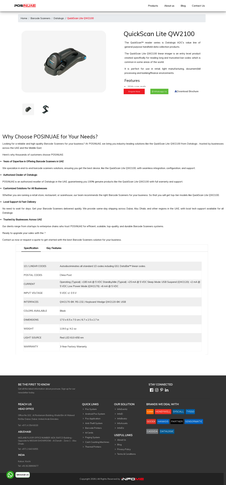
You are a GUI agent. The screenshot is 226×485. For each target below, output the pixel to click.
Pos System (91, 409)
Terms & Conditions (126, 454)
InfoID (120, 414)
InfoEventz (122, 409)
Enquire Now (134, 91)
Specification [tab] (31, 248)
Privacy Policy (124, 449)
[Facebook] (151, 390)
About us (169, 5)
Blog (183, 5)
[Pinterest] (161, 390)
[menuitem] (153, 5)
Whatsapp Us (159, 91)
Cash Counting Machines (97, 442)
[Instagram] (156, 390)
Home (24, 18)
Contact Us (198, 5)
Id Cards (89, 432)
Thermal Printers (93, 446)
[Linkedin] (166, 390)
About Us (121, 440)
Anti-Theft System (93, 423)
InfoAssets (122, 423)
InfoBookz (122, 418)
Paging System (92, 437)
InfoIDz (120, 428)
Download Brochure (187, 91)
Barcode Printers (93, 428)
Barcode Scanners (40, 18)
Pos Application (92, 418)
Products (153, 5)
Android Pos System (95, 414)
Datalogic (59, 18)
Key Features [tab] (53, 248)
